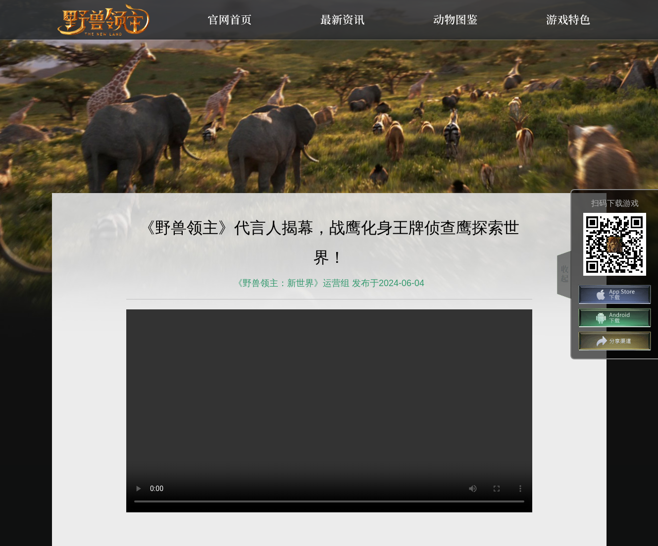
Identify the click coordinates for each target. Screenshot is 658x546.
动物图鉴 (455, 20)
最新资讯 (342, 20)
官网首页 (229, 20)
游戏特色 (568, 20)
